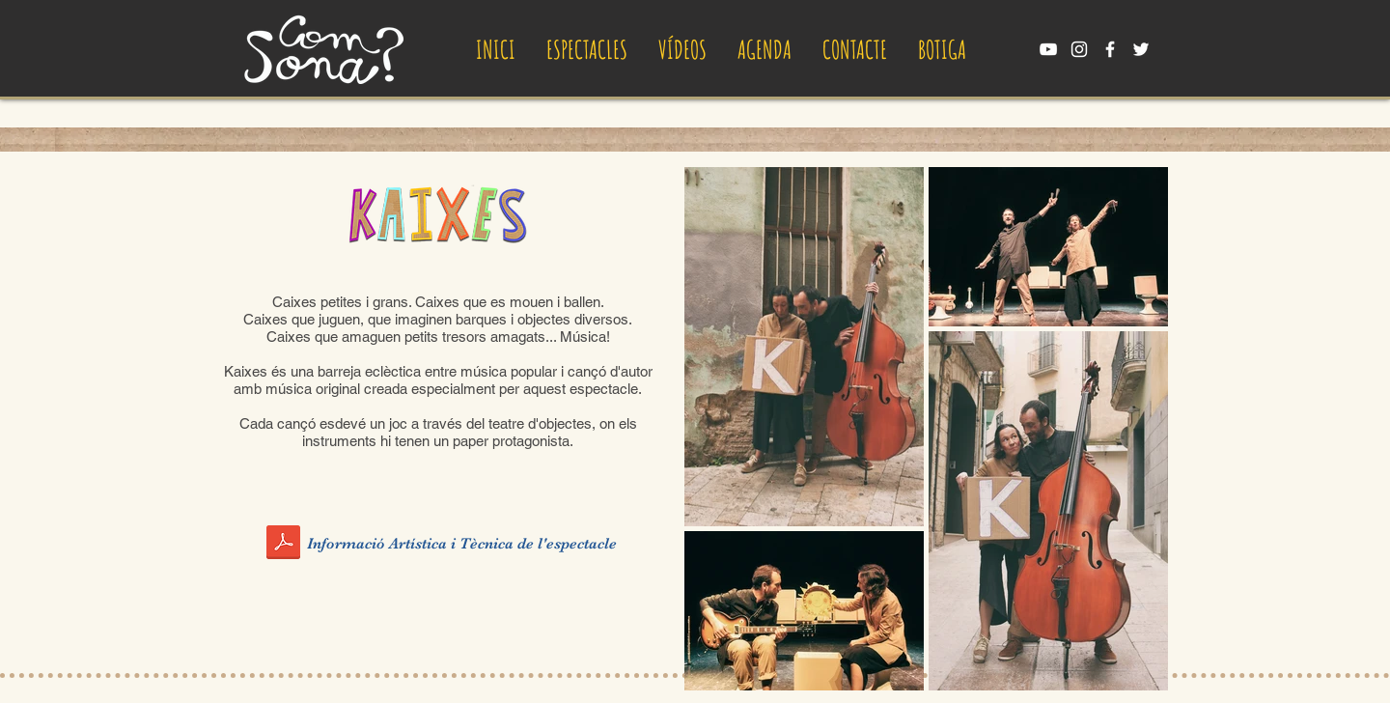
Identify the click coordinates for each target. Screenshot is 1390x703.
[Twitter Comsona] (1141, 49)
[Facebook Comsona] (1110, 49)
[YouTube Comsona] (1048, 49)
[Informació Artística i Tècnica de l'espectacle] (463, 543)
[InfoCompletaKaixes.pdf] (283, 544)
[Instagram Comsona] (1079, 49)
